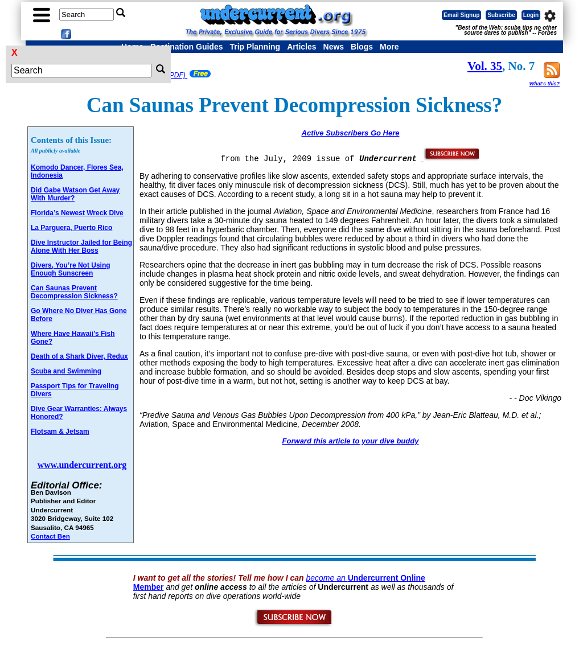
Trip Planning (254, 46)
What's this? (544, 84)
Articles (301, 46)
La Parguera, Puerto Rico (71, 228)
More (389, 46)
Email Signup (461, 15)
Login (531, 15)
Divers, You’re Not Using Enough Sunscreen (70, 269)
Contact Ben (50, 536)
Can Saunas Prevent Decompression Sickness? (74, 292)
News (333, 46)
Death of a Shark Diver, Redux (79, 356)
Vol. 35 (484, 66)
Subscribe (501, 15)
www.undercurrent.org (82, 465)
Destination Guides (186, 46)
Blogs (362, 46)
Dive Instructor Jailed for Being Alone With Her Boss (81, 246)
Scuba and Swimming (66, 371)
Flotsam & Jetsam (60, 432)
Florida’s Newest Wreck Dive (77, 213)
